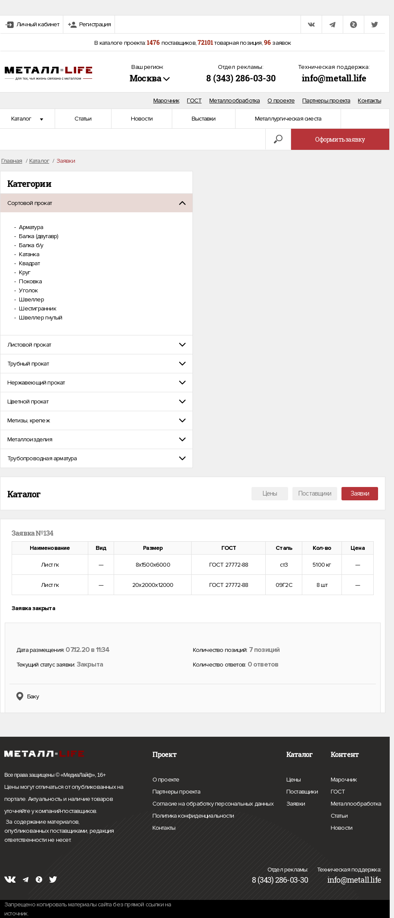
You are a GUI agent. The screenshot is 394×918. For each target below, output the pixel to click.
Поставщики (314, 493)
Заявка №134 (32, 533)
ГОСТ (194, 100)
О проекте (281, 100)
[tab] (96, 203)
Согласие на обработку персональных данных (212, 804)
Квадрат (29, 263)
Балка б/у (30, 245)
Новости (141, 118)
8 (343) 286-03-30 (241, 78)
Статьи (82, 118)
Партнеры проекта (326, 100)
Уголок (27, 290)
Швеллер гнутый (40, 317)
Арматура (30, 227)
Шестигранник (37, 308)
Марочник (166, 100)
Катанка (28, 254)
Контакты (369, 100)
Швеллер (31, 299)
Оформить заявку (340, 139)
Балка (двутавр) (38, 236)
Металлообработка (234, 100)
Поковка (30, 281)
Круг (24, 272)
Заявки (360, 493)
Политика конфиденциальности (193, 816)
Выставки (204, 118)
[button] (96, 203)
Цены (270, 493)
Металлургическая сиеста (288, 118)
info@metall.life (334, 78)
